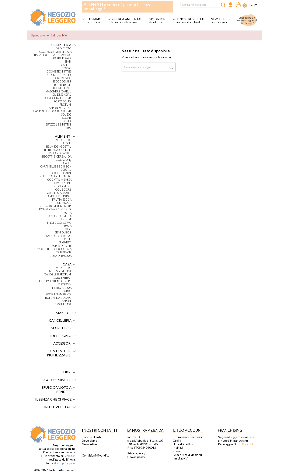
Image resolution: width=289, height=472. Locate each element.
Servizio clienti (91, 437)
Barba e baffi (62, 58)
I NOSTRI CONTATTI (99, 430)
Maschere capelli (59, 91)
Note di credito (183, 444)
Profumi (66, 104)
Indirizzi (178, 447)
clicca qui (247, 444)
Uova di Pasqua (61, 255)
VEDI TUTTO (64, 48)
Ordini (177, 440)
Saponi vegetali (60, 108)
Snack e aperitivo (59, 235)
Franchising (230, 430)
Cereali (66, 169)
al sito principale (64, 463)
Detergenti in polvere (55, 281)
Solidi (67, 121)
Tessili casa (63, 304)
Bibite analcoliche (58, 150)
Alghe (67, 143)
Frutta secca (62, 199)
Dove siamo (89, 440)
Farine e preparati (59, 196)
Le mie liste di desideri (187, 455)
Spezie (67, 239)
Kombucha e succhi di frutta (55, 211)
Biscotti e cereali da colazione (56, 158)
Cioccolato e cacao (56, 176)
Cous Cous (63, 189)
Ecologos (69, 456)
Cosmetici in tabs (59, 71)
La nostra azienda (145, 430)
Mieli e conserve (59, 222)
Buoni (176, 451)
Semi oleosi (63, 232)
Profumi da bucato (58, 297)
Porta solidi (63, 101)
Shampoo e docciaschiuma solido (52, 113)
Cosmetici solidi (59, 75)
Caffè (67, 163)
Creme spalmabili (59, 192)
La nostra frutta (59, 216)
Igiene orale (62, 88)
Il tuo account (188, 430)
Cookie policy (136, 457)
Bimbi (68, 61)
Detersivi (65, 284)
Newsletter (89, 444)
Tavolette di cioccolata (53, 249)
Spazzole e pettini (59, 124)
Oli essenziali (62, 94)
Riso (68, 229)
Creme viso (63, 78)
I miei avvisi (180, 458)
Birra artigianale (59, 153)
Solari (67, 117)
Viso (68, 127)
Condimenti (63, 186)
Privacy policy (136, 453)
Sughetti (65, 242)
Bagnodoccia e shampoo (53, 55)
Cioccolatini (62, 173)
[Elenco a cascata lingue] (253, 5)
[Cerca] (200, 4)
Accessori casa (60, 271)
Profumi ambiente (59, 294)
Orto (68, 291)
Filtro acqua (62, 287)
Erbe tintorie (62, 85)
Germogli (64, 202)
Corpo (67, 68)
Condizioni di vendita (95, 455)
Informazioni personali (187, 437)
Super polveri (62, 245)
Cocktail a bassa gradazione (59, 181)
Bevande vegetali (59, 146)
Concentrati (62, 277)
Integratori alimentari (55, 206)
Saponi (67, 301)
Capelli (66, 65)
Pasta (68, 226)
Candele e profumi (58, 274)
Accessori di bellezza (55, 51)
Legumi (66, 219)
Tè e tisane (64, 252)
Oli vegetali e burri (57, 98)
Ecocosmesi (62, 81)
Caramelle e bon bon (56, 166)
